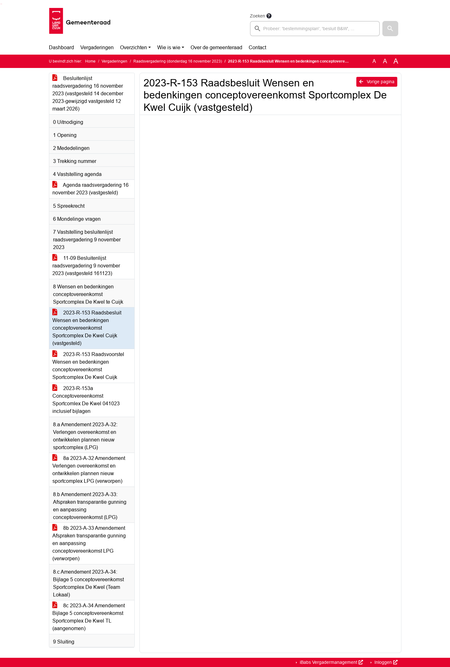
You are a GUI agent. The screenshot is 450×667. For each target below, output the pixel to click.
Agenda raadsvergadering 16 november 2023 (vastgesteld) (90, 188)
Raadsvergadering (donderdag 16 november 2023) (177, 61)
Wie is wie (168, 47)
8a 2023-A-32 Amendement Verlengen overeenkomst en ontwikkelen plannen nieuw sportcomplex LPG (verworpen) (88, 469)
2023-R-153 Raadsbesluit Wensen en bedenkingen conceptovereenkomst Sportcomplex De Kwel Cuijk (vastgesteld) (86, 328)
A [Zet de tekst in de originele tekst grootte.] (374, 61)
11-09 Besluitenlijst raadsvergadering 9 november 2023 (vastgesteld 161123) (86, 265)
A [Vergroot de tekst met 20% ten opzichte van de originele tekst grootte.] (385, 61)
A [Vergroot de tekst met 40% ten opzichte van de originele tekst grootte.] (395, 61)
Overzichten (133, 47)
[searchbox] (315, 28)
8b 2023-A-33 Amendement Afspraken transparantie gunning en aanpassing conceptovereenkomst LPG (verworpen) (89, 543)
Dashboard (61, 47)
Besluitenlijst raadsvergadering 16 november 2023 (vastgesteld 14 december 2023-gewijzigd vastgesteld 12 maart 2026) (87, 93)
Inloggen (385, 662)
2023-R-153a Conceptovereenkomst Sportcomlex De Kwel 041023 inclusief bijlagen (86, 400)
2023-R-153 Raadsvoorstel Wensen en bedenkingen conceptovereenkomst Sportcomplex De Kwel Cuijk (88, 366)
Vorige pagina (376, 81)
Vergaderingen (97, 47)
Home (90, 61)
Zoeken (257, 15)
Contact (257, 47)
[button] (390, 28)
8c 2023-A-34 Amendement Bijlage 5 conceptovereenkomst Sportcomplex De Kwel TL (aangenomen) (88, 617)
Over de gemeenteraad (216, 47)
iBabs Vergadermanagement (331, 662)
